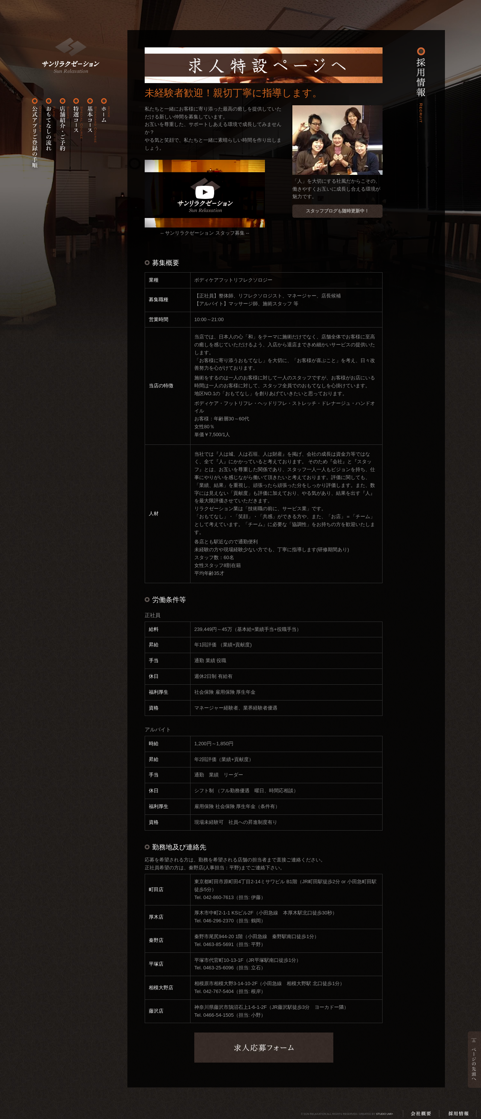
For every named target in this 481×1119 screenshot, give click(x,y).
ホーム (71, 55)
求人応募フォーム (263, 1048)
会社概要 (421, 1113)
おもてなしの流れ (49, 134)
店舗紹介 (63, 134)
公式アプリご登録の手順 (35, 134)
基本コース (91, 134)
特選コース (77, 134)
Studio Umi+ (384, 1114)
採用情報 (458, 1113)
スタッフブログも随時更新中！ (337, 211)
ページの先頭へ (474, 1059)
